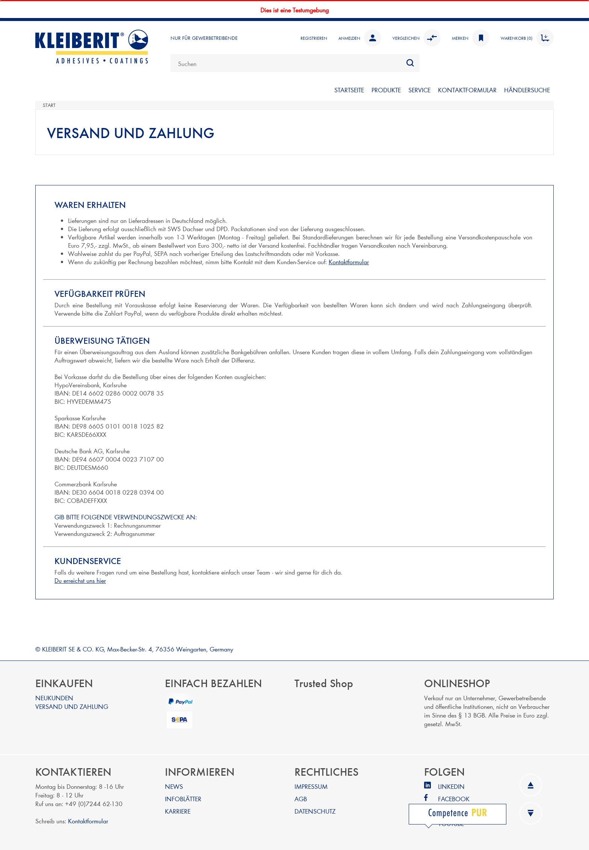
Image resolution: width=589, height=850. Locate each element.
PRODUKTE (386, 89)
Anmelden (359, 38)
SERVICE (419, 89)
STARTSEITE (349, 89)
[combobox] (295, 63)
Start (49, 105)
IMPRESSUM (311, 786)
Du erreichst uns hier (80, 580)
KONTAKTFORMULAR (467, 89)
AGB (300, 798)
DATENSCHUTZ (314, 810)
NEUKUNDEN (54, 697)
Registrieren (314, 38)
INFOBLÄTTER (183, 798)
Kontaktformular (349, 261)
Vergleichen (417, 38)
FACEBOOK (454, 798)
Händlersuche (527, 89)
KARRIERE (177, 810)
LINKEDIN (451, 786)
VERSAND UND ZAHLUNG (71, 706)
